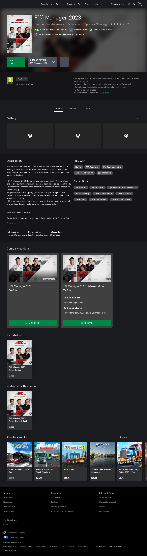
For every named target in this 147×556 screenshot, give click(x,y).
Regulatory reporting (117, 546)
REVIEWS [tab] (74, 108)
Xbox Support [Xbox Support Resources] (55, 497)
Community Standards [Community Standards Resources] (59, 507)
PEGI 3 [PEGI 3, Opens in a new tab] (22, 79)
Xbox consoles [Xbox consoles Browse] (8, 497)
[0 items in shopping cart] (134, 3)
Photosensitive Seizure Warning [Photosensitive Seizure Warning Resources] (62, 511)
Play (79, 4)
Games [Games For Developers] (5, 524)
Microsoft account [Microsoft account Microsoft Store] (105, 497)
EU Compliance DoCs (99, 546)
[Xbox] (32, 4)
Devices (70, 4)
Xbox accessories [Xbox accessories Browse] (9, 511)
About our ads (83, 546)
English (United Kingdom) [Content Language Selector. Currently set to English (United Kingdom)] (16, 532)
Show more (13, 223)
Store (87, 4)
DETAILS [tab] (58, 108)
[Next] (137, 118)
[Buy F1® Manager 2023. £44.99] (16, 62)
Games (58, 4)
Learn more (121, 87)
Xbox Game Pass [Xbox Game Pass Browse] (9, 507)
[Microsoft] (13, 4)
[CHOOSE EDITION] (42, 62)
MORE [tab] (88, 108)
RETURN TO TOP (32, 323)
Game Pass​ (45, 4)
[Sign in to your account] (140, 3)
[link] (19, 359)
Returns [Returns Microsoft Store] (102, 507)
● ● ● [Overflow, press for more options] (64, 62)
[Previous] (131, 118)
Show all (124, 437)
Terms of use (40, 546)
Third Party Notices (67, 546)
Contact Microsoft (9, 546)
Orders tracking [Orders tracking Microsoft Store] (104, 511)
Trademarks (53, 546)
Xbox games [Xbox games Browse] (7, 502)
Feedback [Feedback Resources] (54, 502)
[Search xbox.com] (128, 3)
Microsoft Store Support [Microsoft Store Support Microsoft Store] (107, 502)
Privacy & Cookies (26, 546)
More (97, 4)
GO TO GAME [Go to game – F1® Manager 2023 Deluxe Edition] (87, 323)
